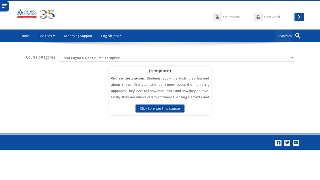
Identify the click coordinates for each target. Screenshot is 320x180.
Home (25, 36)
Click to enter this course (160, 108)
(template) (160, 71)
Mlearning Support (79, 36)
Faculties (48, 36)
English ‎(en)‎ (112, 36)
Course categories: (41, 57)
